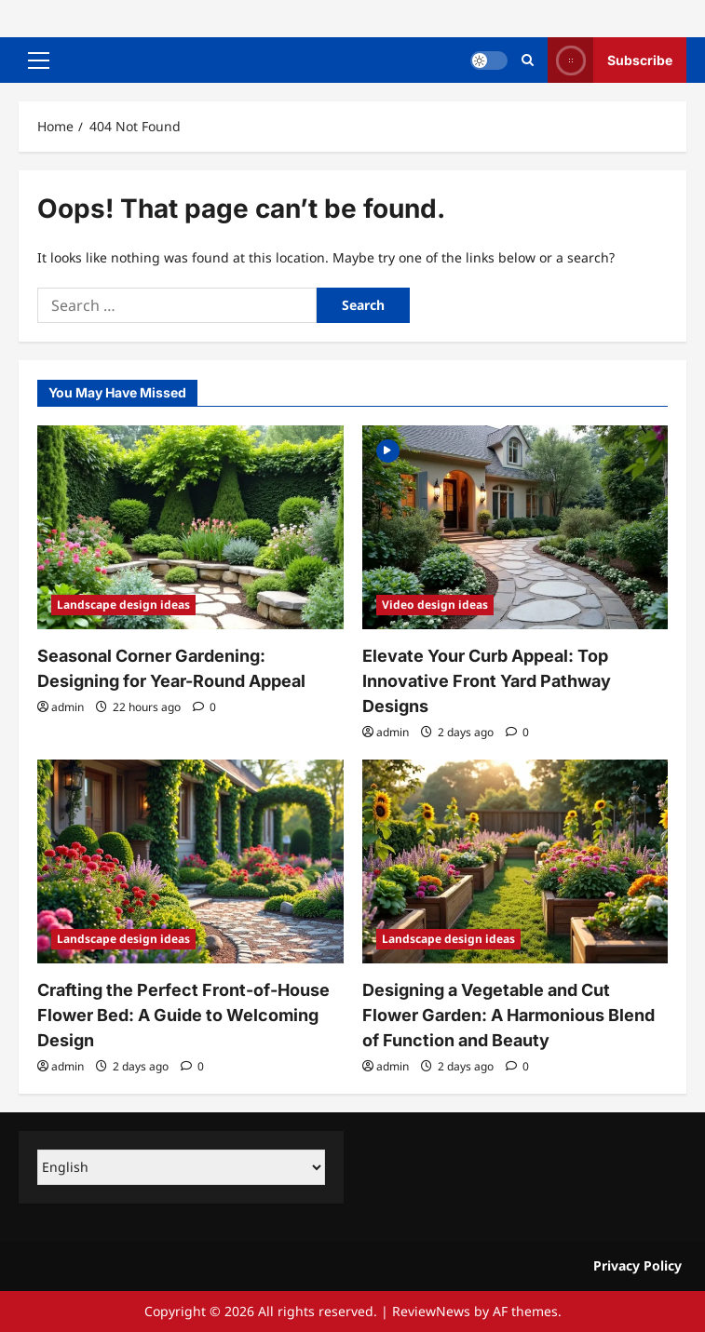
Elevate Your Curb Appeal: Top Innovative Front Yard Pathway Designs (486, 681)
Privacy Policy (637, 1265)
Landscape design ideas (123, 604)
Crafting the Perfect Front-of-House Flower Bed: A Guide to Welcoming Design (183, 1015)
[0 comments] (204, 707)
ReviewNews (431, 1311)
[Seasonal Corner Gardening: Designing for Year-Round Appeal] (190, 527)
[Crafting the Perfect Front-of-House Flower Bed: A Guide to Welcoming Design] (190, 861)
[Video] (388, 449)
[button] (39, 60)
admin (67, 707)
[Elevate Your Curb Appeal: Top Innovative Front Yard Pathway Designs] (515, 527)
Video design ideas (435, 604)
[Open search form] (528, 60)
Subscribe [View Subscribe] (610, 60)
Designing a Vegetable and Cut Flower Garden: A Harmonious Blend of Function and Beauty (508, 1015)
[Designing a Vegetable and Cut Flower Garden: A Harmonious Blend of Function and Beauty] (515, 861)
